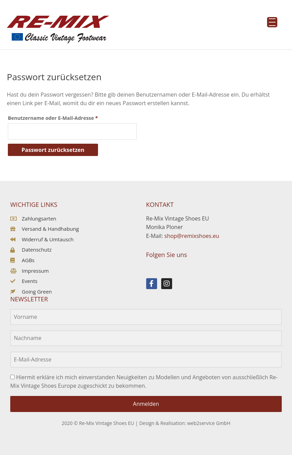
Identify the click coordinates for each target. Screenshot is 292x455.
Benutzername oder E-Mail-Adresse (67, 117)
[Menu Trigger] (272, 22)
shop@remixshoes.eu (191, 236)
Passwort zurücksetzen (53, 150)
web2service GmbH (208, 423)
